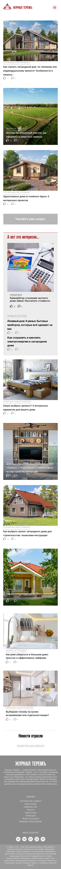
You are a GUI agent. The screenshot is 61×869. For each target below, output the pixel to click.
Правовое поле (14, 590)
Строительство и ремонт (16, 63)
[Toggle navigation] (55, 8)
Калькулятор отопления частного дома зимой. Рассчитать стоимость (30, 299)
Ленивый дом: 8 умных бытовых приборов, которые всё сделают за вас (29, 325)
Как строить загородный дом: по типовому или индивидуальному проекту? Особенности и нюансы (30, 71)
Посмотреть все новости (30, 746)
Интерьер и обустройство (17, 402)
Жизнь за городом (16, 129)
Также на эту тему (17, 316)
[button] (5, 16)
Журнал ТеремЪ (22, 8)
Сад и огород (30, 804)
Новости (30, 810)
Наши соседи (30, 813)
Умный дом (16, 295)
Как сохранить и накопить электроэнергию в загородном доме (27, 342)
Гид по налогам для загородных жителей (29, 593)
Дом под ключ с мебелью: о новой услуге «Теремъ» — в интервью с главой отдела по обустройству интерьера (29, 468)
